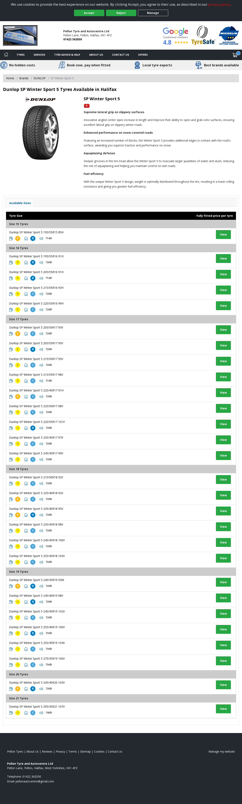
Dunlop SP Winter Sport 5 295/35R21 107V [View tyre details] (37, 706)
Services (39, 54)
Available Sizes (20, 203)
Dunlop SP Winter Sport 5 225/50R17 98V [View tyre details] (36, 406)
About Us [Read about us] (32, 751)
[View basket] (235, 55)
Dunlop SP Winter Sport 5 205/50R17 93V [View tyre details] (36, 327)
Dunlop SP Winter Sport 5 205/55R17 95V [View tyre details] (36, 343)
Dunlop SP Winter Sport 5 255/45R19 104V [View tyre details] (37, 643)
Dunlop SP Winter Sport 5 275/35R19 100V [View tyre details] (37, 658)
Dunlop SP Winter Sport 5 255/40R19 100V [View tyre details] (37, 627)
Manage (153, 13)
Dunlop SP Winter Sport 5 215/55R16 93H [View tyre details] (36, 288)
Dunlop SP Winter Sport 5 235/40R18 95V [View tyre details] (36, 509)
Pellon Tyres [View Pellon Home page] (15, 751)
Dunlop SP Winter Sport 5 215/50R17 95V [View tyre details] (36, 359)
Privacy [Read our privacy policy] (60, 751)
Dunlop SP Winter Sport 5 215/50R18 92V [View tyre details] (36, 477)
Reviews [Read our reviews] (47, 751)
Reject (121, 13)
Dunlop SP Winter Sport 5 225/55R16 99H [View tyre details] (36, 303)
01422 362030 (72, 39)
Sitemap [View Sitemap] (85, 751)
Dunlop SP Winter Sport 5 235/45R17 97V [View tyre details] (36, 437)
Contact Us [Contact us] (120, 54)
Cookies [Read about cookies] (99, 751)
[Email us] (35, 781)
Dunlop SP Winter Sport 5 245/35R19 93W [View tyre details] (36, 580)
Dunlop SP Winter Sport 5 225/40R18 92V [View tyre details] (36, 493)
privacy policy (219, 4)
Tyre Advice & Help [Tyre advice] (67, 54)
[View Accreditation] (203, 35)
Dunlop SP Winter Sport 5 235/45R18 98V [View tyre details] (36, 524)
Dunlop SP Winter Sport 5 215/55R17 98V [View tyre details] (36, 374)
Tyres (21, 54)
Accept (89, 13)
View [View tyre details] (223, 234)
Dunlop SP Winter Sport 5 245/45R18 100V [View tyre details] (37, 540)
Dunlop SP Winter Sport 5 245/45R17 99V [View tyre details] (36, 453)
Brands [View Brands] (24, 78)
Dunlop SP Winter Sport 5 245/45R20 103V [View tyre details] (37, 682)
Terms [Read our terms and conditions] (72, 751)
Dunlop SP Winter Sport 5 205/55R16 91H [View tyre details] (36, 272)
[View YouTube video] (87, 105)
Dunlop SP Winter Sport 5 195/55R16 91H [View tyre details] (36, 256)
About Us (96, 54)
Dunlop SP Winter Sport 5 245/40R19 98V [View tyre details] (36, 596)
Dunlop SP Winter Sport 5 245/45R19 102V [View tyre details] (37, 611)
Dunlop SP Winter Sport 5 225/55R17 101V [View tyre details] (37, 422)
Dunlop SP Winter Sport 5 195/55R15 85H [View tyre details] (36, 232)
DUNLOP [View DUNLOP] (40, 78)
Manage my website (221, 751)
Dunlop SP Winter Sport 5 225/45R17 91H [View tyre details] (36, 390)
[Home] (6, 55)
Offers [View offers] (143, 54)
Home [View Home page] (10, 78)
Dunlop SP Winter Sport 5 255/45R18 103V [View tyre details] (37, 556)
